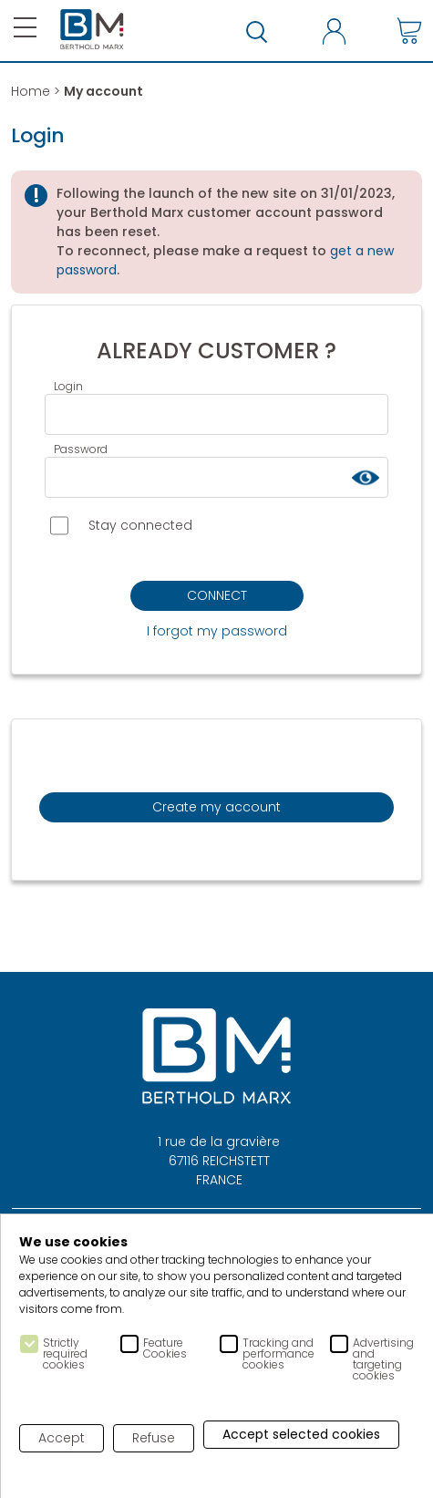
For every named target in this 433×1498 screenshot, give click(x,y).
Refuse (153, 1438)
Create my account (216, 807)
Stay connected (121, 525)
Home (30, 91)
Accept (61, 1438)
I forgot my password (217, 631)
